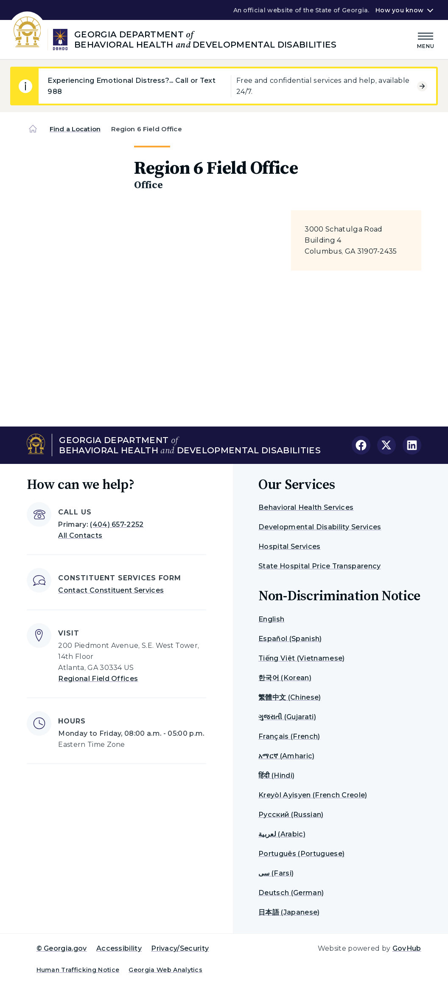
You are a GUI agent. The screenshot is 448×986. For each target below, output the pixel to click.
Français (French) (289, 736)
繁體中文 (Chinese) (289, 697)
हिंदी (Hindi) (276, 775)
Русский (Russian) (290, 815)
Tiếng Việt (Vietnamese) (301, 658)
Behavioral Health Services (305, 507)
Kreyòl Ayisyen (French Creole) (312, 795)
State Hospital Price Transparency (319, 566)
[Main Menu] (426, 39)
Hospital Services (289, 546)
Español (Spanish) (290, 639)
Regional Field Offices (98, 679)
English (271, 619)
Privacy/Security (180, 948)
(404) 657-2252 (116, 524)
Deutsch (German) (291, 893)
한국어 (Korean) (284, 678)
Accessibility (119, 948)
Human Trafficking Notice (78, 970)
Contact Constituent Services (111, 590)
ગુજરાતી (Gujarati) (287, 717)
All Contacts (80, 535)
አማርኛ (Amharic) (286, 756)
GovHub (406, 948)
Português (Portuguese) (301, 854)
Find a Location (75, 129)
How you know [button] (399, 10)
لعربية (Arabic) (281, 834)
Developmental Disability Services (319, 527)
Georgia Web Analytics (165, 970)
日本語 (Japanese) (288, 912)
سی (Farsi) (276, 873)
